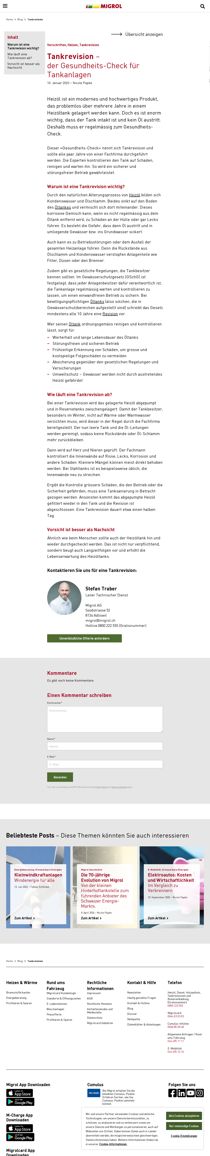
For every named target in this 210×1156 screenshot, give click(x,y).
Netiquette (133, 1019)
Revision (110, 313)
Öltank (75, 323)
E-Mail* (51, 756)
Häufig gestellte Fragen (141, 998)
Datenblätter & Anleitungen (144, 1024)
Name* (51, 739)
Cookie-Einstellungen (184, 1136)
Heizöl (134, 194)
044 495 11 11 (176, 1041)
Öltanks (97, 301)
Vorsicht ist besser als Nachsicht (23, 65)
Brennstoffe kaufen (18, 992)
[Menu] (5, 6)
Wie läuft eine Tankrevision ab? (19, 56)
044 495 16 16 (176, 1051)
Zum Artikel (24, 918)
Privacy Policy (101, 786)
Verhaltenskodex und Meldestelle (100, 1010)
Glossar (132, 1014)
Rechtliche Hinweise (99, 1004)
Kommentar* (54, 702)
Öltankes (63, 207)
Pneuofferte (54, 1014)
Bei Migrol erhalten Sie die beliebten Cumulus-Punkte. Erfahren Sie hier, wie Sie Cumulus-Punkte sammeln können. (111, 1097)
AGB (90, 998)
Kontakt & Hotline (138, 1003)
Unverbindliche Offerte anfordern (84, 638)
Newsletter (134, 992)
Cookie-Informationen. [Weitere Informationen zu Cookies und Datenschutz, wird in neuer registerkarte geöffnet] (113, 1144)
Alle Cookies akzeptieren (184, 1116)
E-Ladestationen (57, 1004)
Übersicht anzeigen (137, 33)
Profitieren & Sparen (19, 1003)
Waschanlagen (55, 1009)
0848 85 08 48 (176, 1027)
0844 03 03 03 (176, 1016)
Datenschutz (95, 1018)
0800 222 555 (175, 1005)
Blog (130, 1008)
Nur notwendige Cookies (184, 1126)
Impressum (94, 993)
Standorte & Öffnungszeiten (64, 998)
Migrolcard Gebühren (100, 1023)
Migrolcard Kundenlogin (61, 993)
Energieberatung (16, 998)
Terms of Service (119, 786)
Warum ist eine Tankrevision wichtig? (23, 46)
